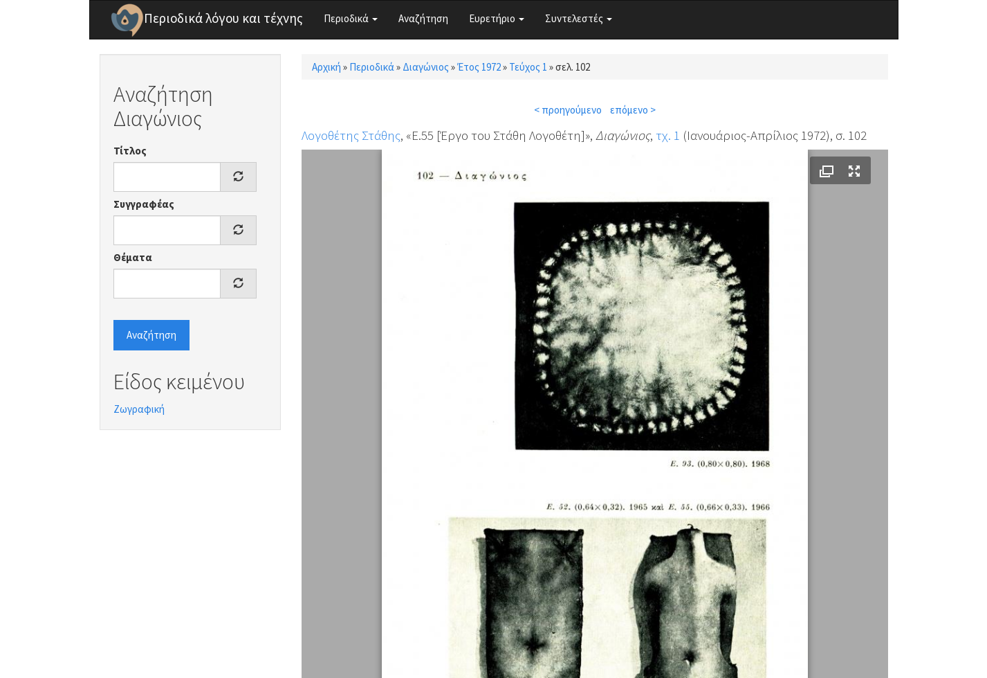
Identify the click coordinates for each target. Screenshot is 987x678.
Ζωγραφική (139, 409)
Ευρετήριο (496, 18)
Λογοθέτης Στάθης (351, 135)
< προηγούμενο (568, 109)
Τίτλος (130, 150)
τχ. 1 (668, 135)
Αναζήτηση (423, 18)
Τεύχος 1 (528, 66)
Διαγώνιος (426, 66)
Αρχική (326, 66)
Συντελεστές (578, 18)
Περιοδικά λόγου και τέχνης (223, 18)
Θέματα (132, 257)
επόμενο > (633, 109)
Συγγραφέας (143, 204)
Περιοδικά (351, 18)
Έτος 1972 (479, 66)
